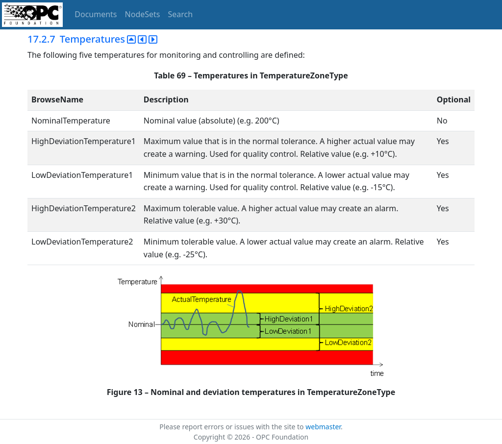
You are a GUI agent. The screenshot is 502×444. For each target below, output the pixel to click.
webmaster (323, 426)
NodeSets (142, 14)
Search (180, 14)
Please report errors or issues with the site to (232, 426)
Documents (96, 14)
